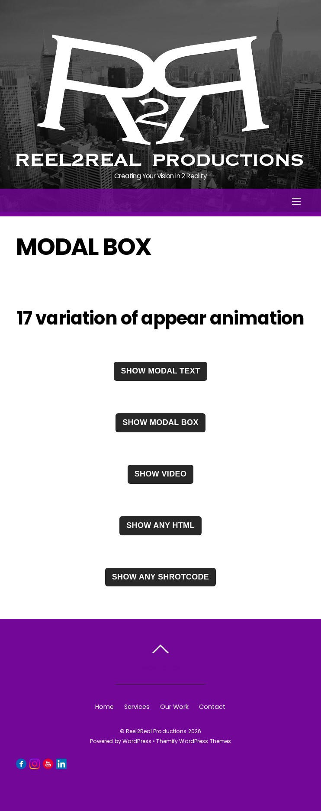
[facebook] (21, 763)
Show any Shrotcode (160, 577)
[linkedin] (61, 763)
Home (104, 706)
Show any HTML (160, 525)
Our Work (174, 706)
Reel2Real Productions (156, 731)
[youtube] (48, 763)
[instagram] (34, 763)
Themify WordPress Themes (193, 741)
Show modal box (160, 422)
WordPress (136, 741)
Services (137, 706)
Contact (212, 706)
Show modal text (160, 371)
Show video (161, 474)
